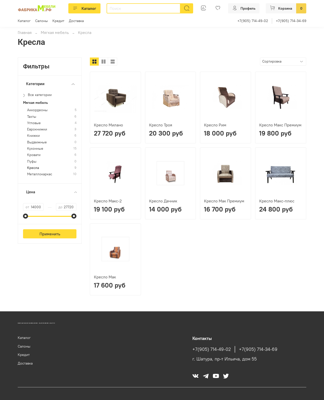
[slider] (25, 216)
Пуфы (31, 161)
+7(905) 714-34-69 (291, 20)
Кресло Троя (160, 124)
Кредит (58, 20)
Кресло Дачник (163, 200)
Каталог (84, 8)
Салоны (41, 20)
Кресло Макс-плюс (276, 200)
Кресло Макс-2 (108, 200)
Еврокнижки (37, 129)
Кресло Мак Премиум (224, 200)
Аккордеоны (37, 110)
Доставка (76, 20)
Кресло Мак (105, 276)
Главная (25, 32)
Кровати (33, 155)
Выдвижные (37, 142)
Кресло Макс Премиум (280, 124)
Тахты (31, 117)
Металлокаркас (39, 174)
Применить (49, 233)
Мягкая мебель (55, 32)
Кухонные (35, 148)
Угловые (34, 123)
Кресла (33, 168)
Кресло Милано (108, 124)
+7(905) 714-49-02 (252, 20)
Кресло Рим (215, 124)
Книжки (33, 136)
